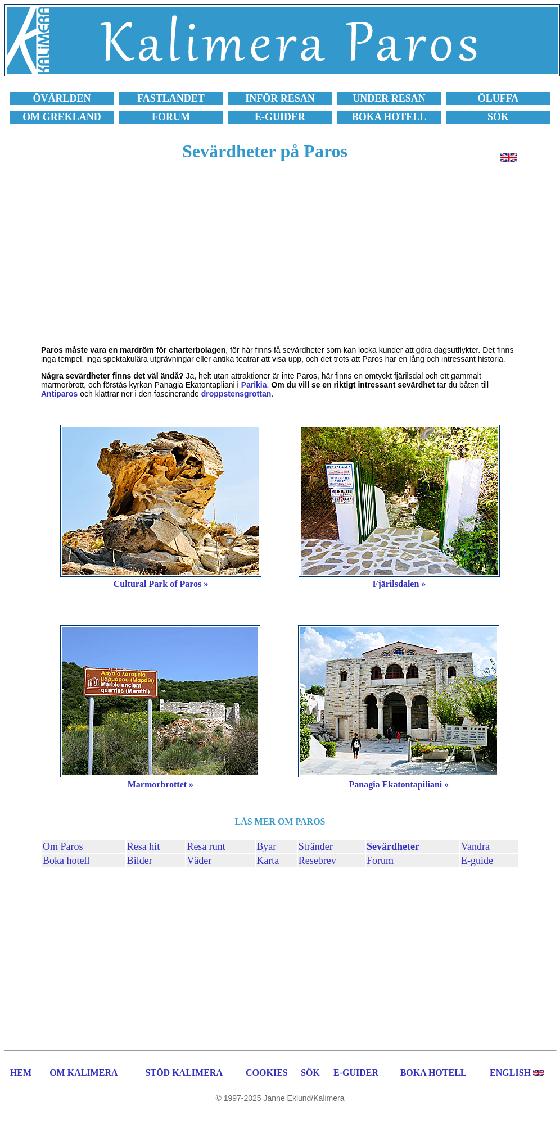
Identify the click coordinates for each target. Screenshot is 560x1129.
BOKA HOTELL (433, 1072)
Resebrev (317, 860)
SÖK (310, 1072)
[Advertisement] (280, 259)
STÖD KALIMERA (184, 1072)
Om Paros (63, 846)
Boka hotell (66, 860)
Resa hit (143, 846)
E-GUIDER (355, 1072)
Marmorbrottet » (160, 784)
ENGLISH (510, 1072)
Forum (380, 860)
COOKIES (267, 1072)
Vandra (475, 846)
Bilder (139, 860)
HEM (20, 1072)
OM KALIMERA (83, 1072)
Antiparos (59, 393)
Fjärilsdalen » (399, 584)
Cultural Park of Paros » (161, 584)
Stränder (316, 846)
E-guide (477, 860)
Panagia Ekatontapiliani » (399, 784)
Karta (267, 860)
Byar (266, 846)
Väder (199, 860)
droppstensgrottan (236, 393)
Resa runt (206, 846)
